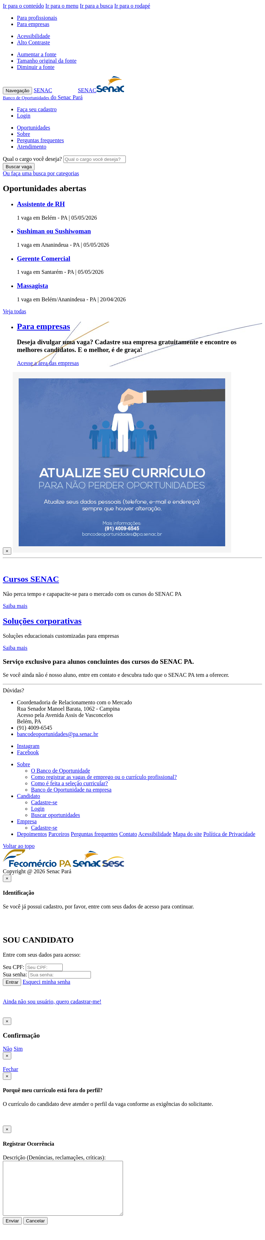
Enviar (12, 1220)
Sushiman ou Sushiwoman (54, 231)
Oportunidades (33, 128)
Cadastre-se (44, 802)
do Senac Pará (42, 97)
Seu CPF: (13, 967)
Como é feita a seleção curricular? (69, 783)
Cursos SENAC (31, 579)
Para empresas (33, 24)
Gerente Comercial (43, 258)
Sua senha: (15, 974)
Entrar (12, 982)
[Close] (7, 551)
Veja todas (14, 311)
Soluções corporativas (42, 620)
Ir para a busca (96, 6)
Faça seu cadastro (37, 109)
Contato (128, 834)
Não (7, 1049)
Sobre (23, 134)
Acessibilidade (33, 36)
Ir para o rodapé (132, 6)
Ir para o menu (62, 6)
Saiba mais (15, 606)
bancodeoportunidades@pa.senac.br (57, 734)
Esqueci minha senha (46, 982)
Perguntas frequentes (40, 140)
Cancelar (35, 1220)
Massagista (32, 285)
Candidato (28, 796)
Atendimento (32, 147)
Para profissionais (37, 18)
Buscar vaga (19, 166)
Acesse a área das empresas (48, 363)
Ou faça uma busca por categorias (41, 173)
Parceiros (58, 834)
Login (23, 116)
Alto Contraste (33, 42)
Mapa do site (187, 834)
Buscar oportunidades (55, 815)
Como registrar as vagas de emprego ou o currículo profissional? (104, 777)
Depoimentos (32, 834)
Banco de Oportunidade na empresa (71, 790)
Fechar (10, 1069)
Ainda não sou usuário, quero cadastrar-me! (52, 1002)
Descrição (14, 1157)
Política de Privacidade (229, 834)
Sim (18, 1049)
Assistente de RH (41, 204)
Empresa (27, 821)
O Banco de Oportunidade (60, 771)
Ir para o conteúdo (23, 6)
